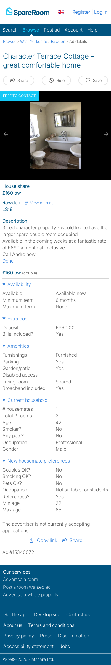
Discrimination (73, 636)
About (12, 625)
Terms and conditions (51, 625)
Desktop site (47, 614)
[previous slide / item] (6, 134)
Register (81, 12)
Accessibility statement (28, 646)
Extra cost (18, 318)
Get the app (15, 614)
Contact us (78, 614)
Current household (27, 400)
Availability (19, 284)
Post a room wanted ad (27, 587)
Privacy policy (18, 636)
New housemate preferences (38, 461)
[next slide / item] (105, 134)
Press (46, 636)
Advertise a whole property (31, 594)
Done (8, 261)
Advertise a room (20, 579)
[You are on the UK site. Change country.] (61, 12)
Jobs (64, 646)
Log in (100, 12)
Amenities (18, 346)
